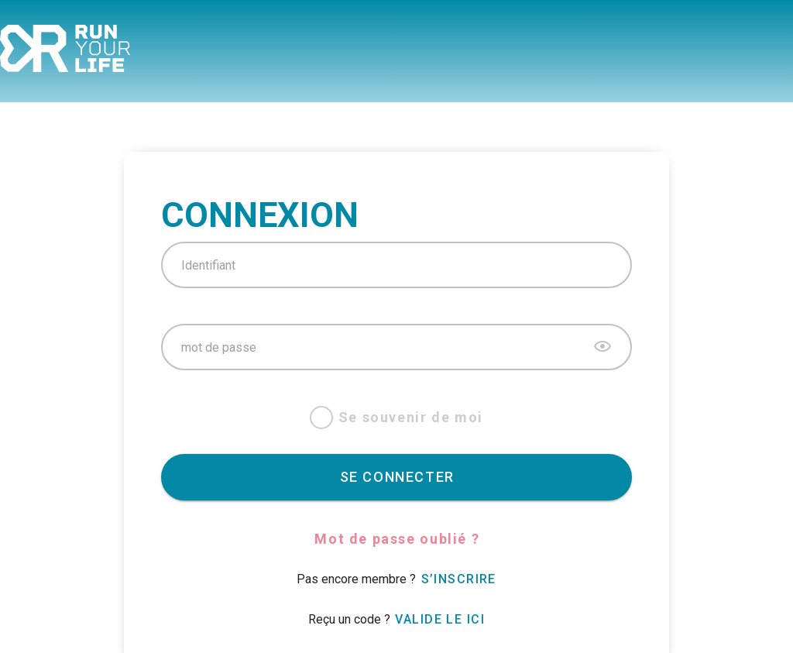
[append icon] (602, 346)
